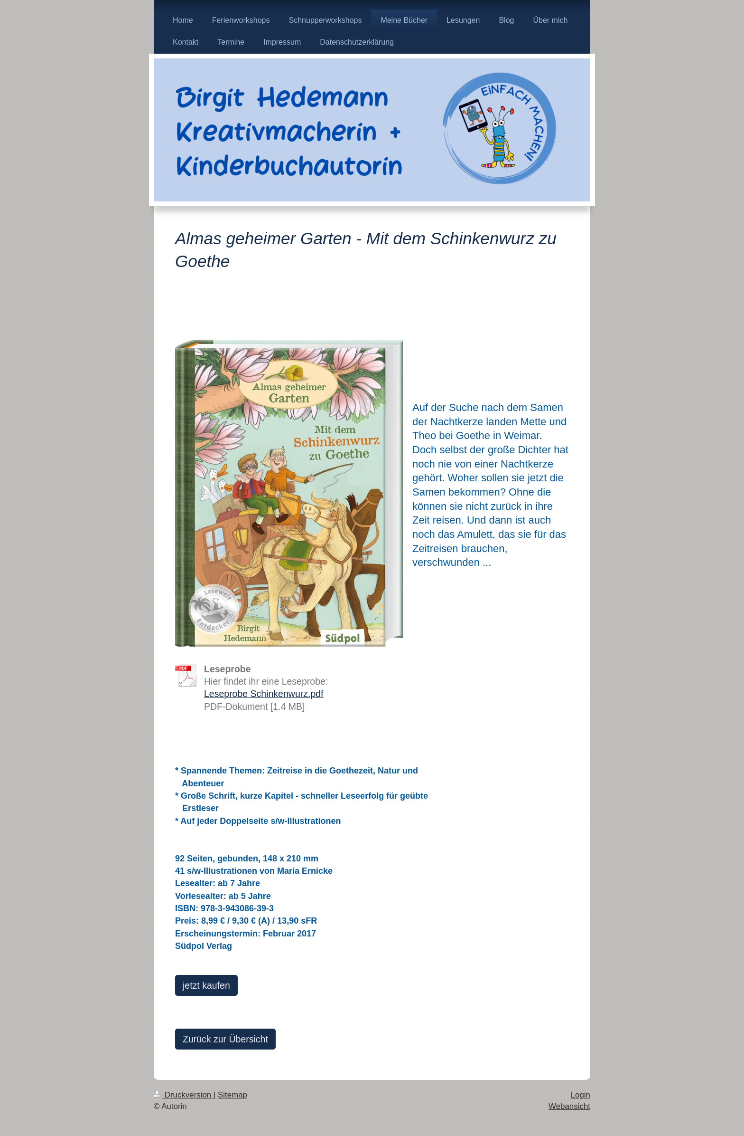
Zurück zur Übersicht (225, 1039)
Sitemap (232, 1094)
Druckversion (184, 1094)
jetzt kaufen (206, 985)
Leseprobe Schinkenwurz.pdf (264, 693)
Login (580, 1094)
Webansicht (569, 1106)
